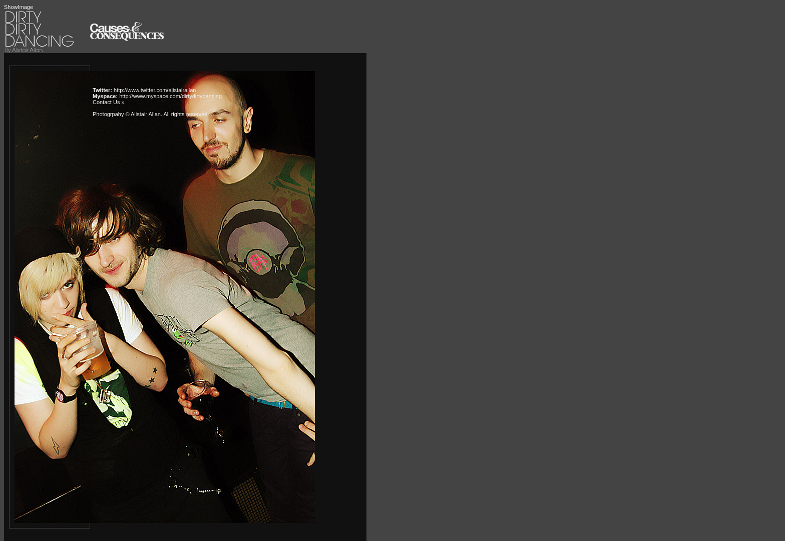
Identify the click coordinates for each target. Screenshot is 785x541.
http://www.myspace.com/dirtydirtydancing (170, 96)
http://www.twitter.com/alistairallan (155, 90)
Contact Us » (109, 102)
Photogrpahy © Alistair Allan (127, 114)
